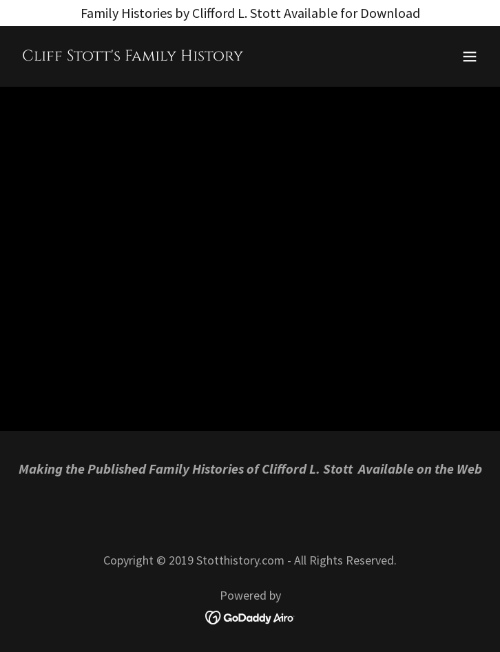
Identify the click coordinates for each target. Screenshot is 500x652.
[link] (132, 55)
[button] (469, 56)
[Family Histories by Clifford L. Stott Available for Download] (250, 13)
